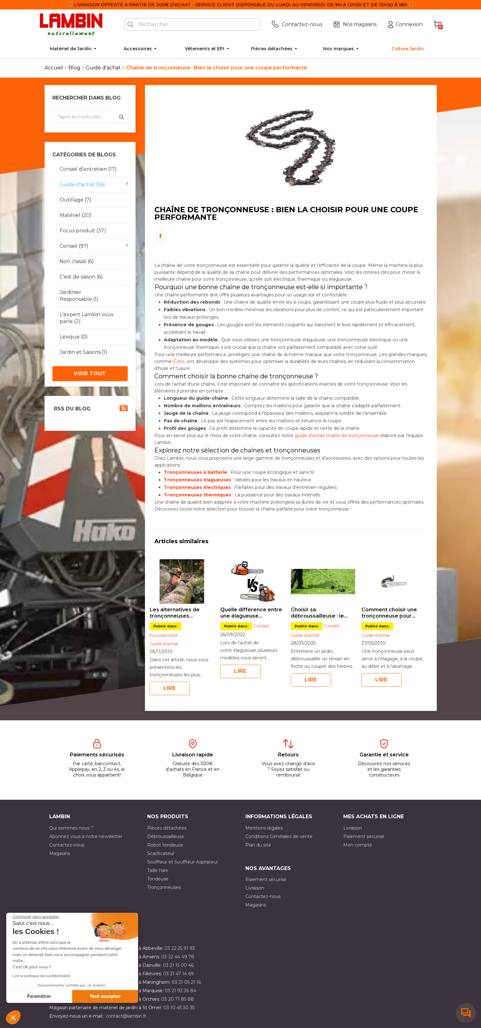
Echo (178, 361)
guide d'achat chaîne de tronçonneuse (337, 435)
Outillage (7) (75, 200)
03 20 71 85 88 (177, 999)
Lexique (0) (74, 337)
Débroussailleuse (165, 836)
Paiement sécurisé (363, 836)
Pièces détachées (166, 828)
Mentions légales (264, 828)
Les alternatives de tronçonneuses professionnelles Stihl (178, 613)
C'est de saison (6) (81, 277)
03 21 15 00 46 (178, 965)
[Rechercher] (192, 24)
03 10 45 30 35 (179, 1007)
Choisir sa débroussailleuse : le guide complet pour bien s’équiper (323, 613)
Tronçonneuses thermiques (197, 495)
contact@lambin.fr (126, 1016)
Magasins (59, 853)
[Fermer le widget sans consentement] (35, 917)
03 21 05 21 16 (186, 982)
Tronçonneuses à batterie (195, 472)
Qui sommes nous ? (71, 828)
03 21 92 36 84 (180, 990)
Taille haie (157, 870)
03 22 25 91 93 (179, 948)
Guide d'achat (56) (82, 184)
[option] (182, 627)
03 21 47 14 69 (178, 974)
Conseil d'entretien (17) (88, 169)
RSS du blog (90, 408)
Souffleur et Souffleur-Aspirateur (182, 862)
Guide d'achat (164, 643)
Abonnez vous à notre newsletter (85, 836)
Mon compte (357, 845)
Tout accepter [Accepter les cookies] (105, 996)
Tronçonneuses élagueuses (197, 480)
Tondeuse (157, 879)
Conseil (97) (74, 246)
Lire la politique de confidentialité (41, 976)
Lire (169, 688)
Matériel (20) (76, 215)
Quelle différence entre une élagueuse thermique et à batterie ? (251, 613)
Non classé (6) (77, 261)
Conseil (261, 625)
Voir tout (90, 373)
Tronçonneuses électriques (197, 487)
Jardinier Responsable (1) (79, 295)
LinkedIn (290, 244)
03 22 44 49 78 (177, 957)
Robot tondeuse (165, 845)
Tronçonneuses (164, 887)
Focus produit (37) (83, 231)
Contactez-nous (66, 845)
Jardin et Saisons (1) (83, 352)
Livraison (352, 828)
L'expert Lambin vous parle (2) (86, 317)
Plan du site (258, 845)
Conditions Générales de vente (279, 836)
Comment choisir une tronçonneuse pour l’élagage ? (389, 613)
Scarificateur (160, 853)
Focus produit (164, 635)
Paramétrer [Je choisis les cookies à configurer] (39, 996)
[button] (13, 1017)
